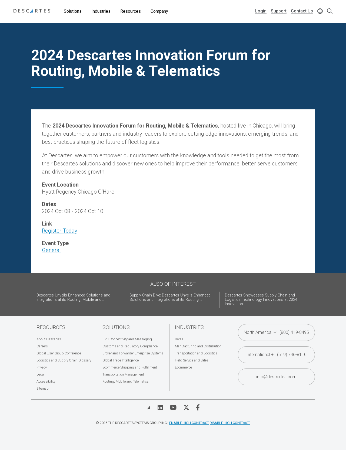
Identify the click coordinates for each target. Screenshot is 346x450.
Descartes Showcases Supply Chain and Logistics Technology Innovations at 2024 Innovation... (261, 299)
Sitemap (42, 388)
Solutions (73, 11)
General (51, 250)
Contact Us (302, 11)
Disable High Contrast (230, 423)
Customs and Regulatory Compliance (130, 346)
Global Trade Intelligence (120, 360)
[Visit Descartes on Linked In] (160, 407)
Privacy (41, 367)
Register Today (59, 230)
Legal (40, 374)
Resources (130, 11)
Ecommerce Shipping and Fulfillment (129, 367)
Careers (42, 346)
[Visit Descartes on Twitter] (186, 407)
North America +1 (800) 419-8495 (276, 332)
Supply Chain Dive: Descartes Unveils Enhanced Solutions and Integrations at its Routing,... (170, 297)
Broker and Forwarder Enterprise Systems (133, 353)
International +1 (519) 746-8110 (277, 354)
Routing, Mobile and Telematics (125, 381)
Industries (101, 11)
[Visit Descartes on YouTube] (173, 407)
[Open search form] (329, 11)
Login (261, 11)
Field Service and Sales (191, 360)
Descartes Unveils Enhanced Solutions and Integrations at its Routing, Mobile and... (73, 297)
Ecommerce (183, 367)
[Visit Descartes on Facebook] (198, 407)
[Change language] (320, 11)
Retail (179, 339)
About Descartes (48, 339)
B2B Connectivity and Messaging (127, 339)
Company (159, 11)
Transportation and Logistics (196, 353)
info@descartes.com (276, 376)
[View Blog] (149, 407)
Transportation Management (123, 374)
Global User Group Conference (58, 353)
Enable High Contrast (189, 423)
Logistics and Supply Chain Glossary (63, 360)
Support (279, 11)
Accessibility (45, 381)
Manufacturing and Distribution (198, 346)
